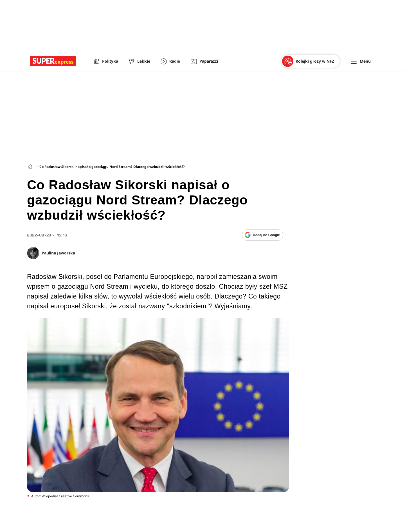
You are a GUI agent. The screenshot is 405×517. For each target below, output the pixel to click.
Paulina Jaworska (58, 253)
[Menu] (361, 61)
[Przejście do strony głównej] (53, 61)
